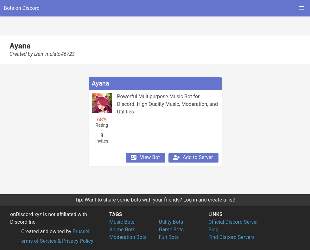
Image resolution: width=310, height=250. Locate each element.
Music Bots (122, 222)
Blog (213, 230)
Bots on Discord (22, 8)
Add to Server (193, 157)
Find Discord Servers (231, 237)
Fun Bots (169, 237)
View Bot (145, 157)
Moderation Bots (128, 237)
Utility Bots (171, 222)
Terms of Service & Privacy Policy (55, 241)
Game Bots (171, 230)
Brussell (82, 231)
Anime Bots (122, 230)
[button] (302, 8)
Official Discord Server (233, 222)
